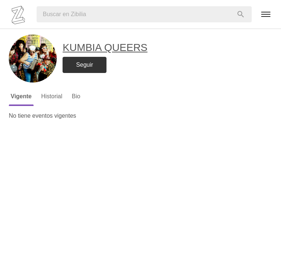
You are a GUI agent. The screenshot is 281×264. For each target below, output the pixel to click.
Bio (76, 96)
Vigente (21, 96)
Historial (52, 96)
